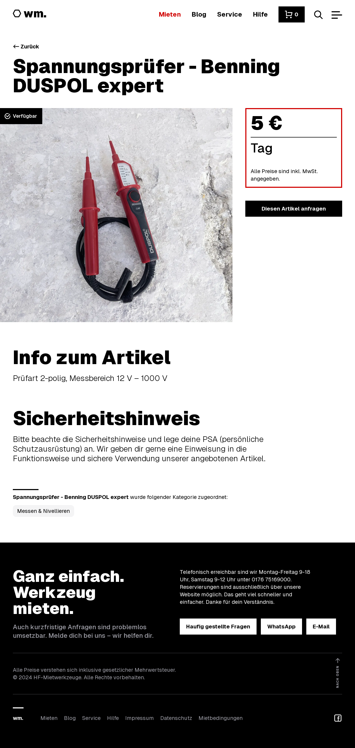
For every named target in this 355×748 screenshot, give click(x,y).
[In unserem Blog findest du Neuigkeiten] (199, 14)
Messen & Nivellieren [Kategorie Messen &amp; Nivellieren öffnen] (43, 511)
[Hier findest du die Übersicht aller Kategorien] (170, 14)
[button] (291, 14)
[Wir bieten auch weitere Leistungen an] (229, 14)
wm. (18, 718)
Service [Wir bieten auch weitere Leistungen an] (91, 718)
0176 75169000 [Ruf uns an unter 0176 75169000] (271, 579)
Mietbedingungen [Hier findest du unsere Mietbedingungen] (221, 718)
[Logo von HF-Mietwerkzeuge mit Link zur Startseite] (30, 13)
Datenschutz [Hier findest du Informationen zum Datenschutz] (176, 718)
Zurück (26, 46)
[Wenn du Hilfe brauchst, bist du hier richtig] (260, 14)
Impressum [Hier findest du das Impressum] (139, 718)
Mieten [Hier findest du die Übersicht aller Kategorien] (49, 718)
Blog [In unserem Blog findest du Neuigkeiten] (70, 718)
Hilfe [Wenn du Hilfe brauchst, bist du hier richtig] (113, 718)
